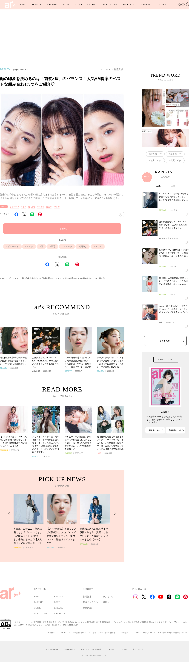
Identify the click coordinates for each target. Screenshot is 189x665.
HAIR (23, 4)
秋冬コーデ (155, 154)
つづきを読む (61, 228)
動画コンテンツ (90, 602)
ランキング (108, 596)
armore (162, 4)
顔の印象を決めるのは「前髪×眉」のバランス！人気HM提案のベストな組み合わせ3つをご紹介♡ (63, 278)
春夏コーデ (175, 154)
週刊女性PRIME (52, 649)
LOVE (66, 4)
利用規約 (124, 633)
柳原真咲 (118, 69)
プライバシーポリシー (143, 633)
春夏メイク (175, 160)
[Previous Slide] (9, 528)
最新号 (106, 602)
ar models (145, 4)
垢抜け (49, 207)
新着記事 (87, 596)
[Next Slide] (115, 528)
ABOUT (64, 633)
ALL (158, 213)
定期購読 (87, 608)
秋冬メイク (155, 160)
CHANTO (111, 649)
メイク (23, 207)
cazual (124, 649)
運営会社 (51, 633)
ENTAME (92, 4)
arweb (2, 278)
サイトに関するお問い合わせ (104, 633)
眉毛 (33, 207)
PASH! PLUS (69, 649)
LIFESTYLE (128, 4)
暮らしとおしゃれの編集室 (91, 649)
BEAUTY (36, 4)
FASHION (52, 4)
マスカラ (40, 207)
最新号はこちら (154, 443)
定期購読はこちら (175, 443)
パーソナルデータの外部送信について (172, 633)
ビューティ (14, 207)
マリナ (57, 207)
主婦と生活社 (138, 649)
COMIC (79, 4)
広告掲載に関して (80, 633)
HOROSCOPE (110, 4)
